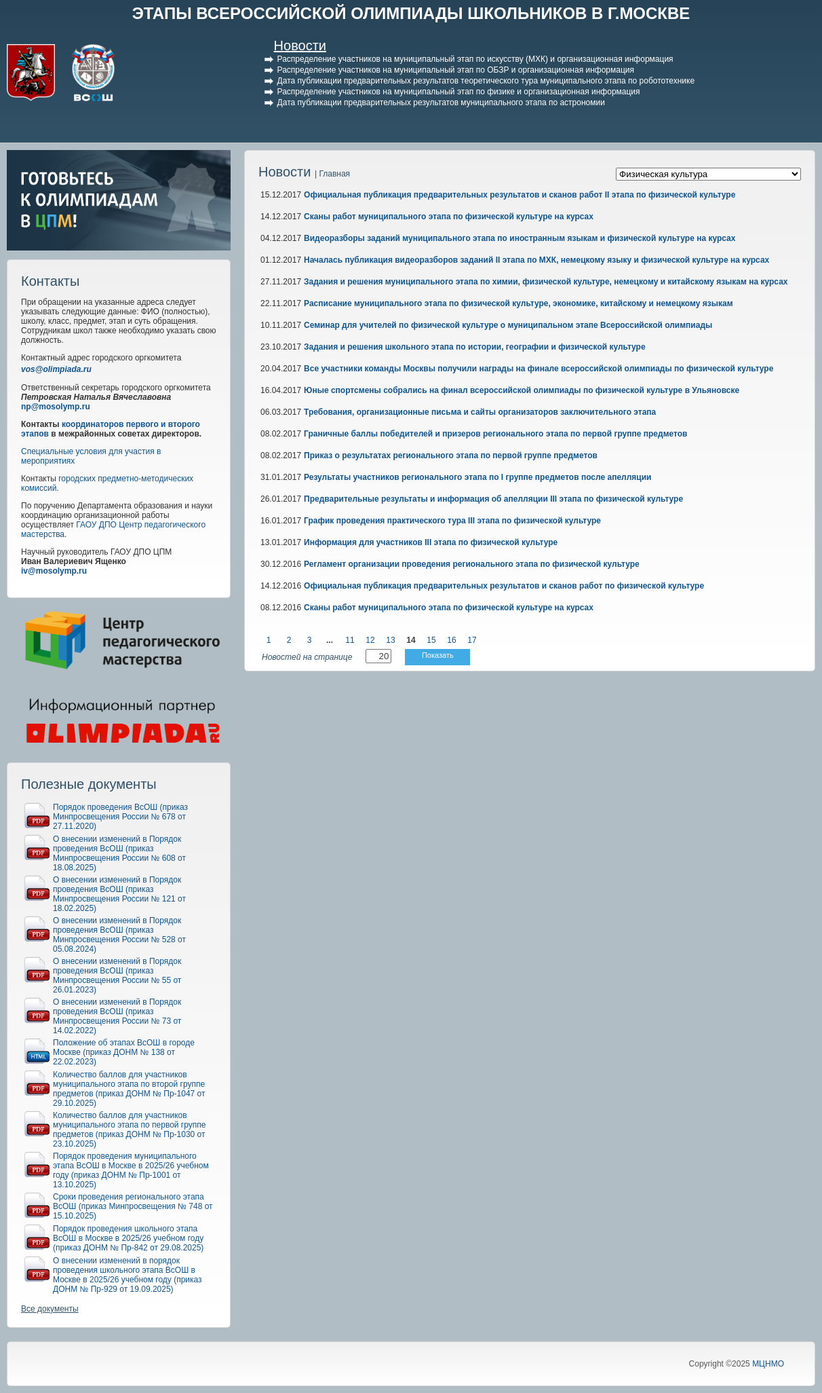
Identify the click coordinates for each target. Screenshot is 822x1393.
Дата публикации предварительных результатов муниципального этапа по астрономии (441, 102)
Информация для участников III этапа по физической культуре (430, 542)
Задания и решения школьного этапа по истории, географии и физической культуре (475, 347)
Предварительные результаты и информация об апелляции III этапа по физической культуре (493, 499)
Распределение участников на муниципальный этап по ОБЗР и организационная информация (455, 70)
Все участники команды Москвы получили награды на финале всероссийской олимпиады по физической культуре (538, 368)
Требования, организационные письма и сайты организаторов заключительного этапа (480, 412)
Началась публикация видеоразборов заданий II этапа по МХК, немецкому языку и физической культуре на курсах (536, 260)
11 (349, 640)
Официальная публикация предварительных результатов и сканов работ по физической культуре (504, 586)
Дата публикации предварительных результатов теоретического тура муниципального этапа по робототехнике (486, 81)
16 (451, 640)
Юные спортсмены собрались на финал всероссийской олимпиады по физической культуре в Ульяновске (521, 390)
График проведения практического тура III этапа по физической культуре (452, 520)
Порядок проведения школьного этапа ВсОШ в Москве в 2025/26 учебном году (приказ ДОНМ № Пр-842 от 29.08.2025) (128, 1238)
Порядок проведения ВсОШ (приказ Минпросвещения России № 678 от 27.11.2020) (120, 816)
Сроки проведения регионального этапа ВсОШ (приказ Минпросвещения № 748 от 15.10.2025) (133, 1206)
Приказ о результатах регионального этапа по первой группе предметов (451, 455)
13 (390, 640)
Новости (300, 45)
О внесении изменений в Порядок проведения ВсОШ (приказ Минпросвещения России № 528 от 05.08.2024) (119, 935)
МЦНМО (768, 1364)
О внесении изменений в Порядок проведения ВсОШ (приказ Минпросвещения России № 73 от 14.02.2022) (117, 1016)
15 (431, 640)
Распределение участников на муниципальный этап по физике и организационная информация (458, 91)
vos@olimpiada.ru (56, 369)
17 (471, 640)
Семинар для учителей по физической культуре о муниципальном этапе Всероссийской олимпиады (508, 325)
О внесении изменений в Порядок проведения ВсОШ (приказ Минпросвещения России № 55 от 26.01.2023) (117, 975)
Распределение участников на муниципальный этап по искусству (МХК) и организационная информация (475, 59)
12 (370, 640)
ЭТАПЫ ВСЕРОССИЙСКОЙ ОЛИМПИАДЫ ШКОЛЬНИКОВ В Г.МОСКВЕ (411, 13)
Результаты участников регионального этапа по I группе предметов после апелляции (477, 477)
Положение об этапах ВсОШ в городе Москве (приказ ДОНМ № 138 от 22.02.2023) (124, 1052)
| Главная (332, 174)
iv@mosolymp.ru (54, 571)
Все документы (50, 1309)
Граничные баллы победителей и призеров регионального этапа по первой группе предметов (495, 434)
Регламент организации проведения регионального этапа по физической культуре (472, 564)
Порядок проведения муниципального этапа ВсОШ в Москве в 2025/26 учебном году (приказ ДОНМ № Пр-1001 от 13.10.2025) (131, 1170)
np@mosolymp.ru (55, 406)
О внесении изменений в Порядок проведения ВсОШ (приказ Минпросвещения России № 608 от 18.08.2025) (119, 853)
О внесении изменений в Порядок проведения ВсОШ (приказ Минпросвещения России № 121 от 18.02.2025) (119, 894)
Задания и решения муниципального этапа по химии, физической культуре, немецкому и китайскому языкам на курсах (545, 281)
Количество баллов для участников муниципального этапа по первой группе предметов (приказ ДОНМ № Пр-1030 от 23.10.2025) (129, 1130)
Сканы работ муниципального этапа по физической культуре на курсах (448, 216)
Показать (438, 655)
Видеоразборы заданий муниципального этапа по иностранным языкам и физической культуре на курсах (519, 238)
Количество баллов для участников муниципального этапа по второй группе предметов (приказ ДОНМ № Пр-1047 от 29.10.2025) (129, 1089)
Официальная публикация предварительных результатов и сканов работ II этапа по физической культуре (519, 195)
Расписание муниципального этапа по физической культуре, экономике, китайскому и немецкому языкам (518, 303)
